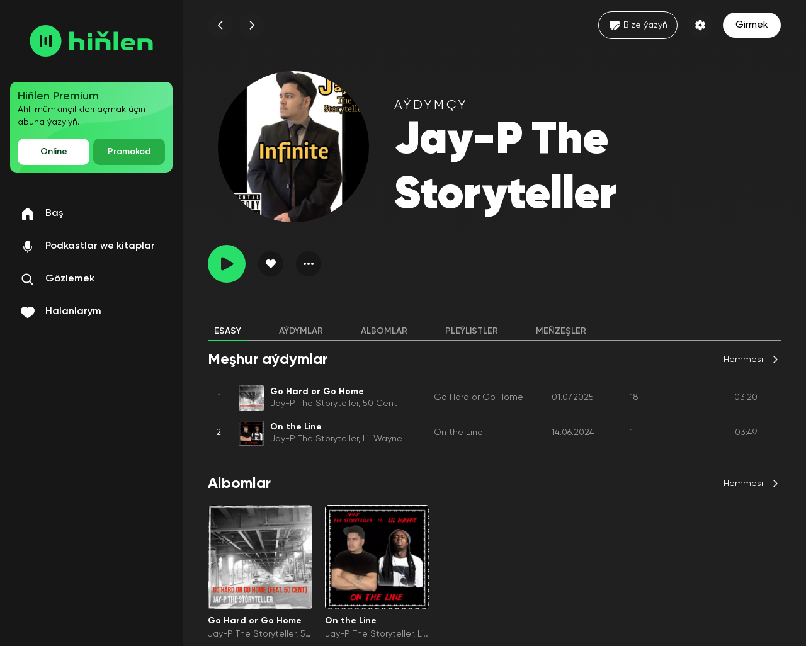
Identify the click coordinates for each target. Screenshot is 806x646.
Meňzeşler (561, 331)
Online (53, 151)
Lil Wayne (382, 438)
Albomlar (384, 331)
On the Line (458, 432)
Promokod (129, 151)
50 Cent (380, 403)
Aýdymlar (301, 331)
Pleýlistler (471, 331)
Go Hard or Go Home (478, 397)
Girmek (751, 25)
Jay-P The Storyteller (314, 403)
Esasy (227, 331)
